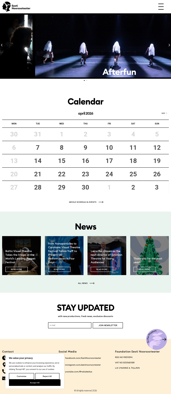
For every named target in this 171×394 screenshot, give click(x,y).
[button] (1, 45)
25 (133, 174)
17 (109, 161)
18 (133, 161)
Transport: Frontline (85, 71)
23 (85, 174)
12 (157, 147)
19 (157, 161)
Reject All (47, 376)
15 (61, 161)
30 (85, 187)
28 (38, 187)
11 (133, 147)
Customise (21, 376)
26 (157, 174)
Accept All (35, 382)
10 (109, 147)
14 (38, 161)
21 (38, 174)
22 (61, 174)
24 (109, 174)
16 (85, 161)
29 (61, 187)
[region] (34, 371)
